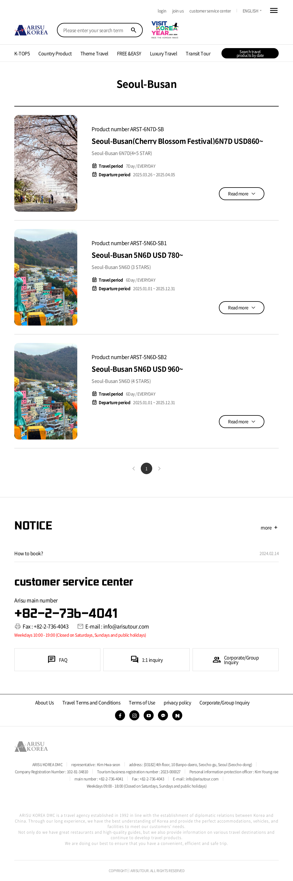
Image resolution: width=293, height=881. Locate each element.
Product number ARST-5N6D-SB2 (129, 357)
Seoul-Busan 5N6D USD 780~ (137, 255)
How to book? (28, 553)
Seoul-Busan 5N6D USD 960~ (137, 369)
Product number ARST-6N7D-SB (128, 129)
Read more (238, 193)
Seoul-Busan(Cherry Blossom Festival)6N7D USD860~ (177, 141)
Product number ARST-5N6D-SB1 (129, 243)
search (133, 30)
